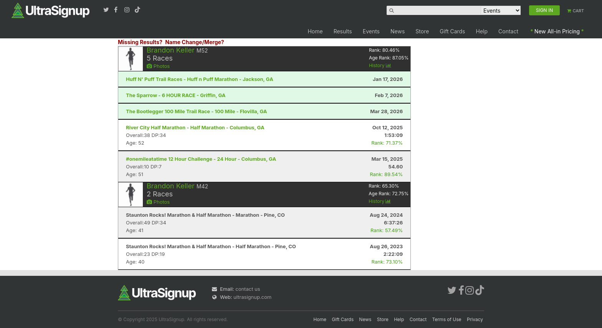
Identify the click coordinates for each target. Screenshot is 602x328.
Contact (508, 31)
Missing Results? (140, 42)
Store (422, 31)
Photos (158, 66)
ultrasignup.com (252, 297)
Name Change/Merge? (194, 42)
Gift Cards (452, 31)
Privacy (475, 319)
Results (343, 31)
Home (315, 31)
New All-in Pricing (557, 31)
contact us (247, 289)
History (380, 65)
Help (482, 31)
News (397, 31)
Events (371, 31)
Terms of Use (446, 319)
